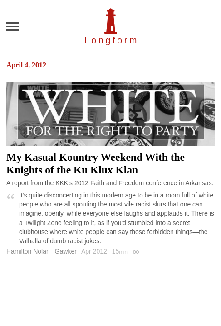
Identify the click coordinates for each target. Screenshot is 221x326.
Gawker (66, 251)
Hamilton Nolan (28, 251)
